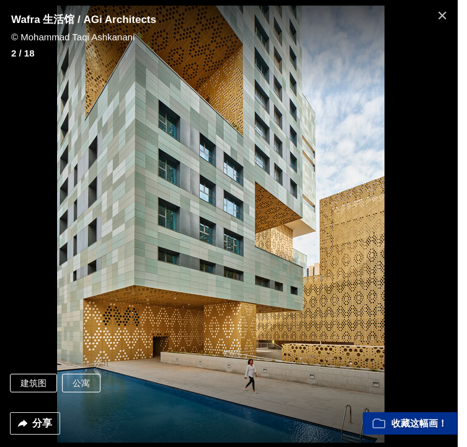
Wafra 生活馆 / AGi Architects (83, 19)
